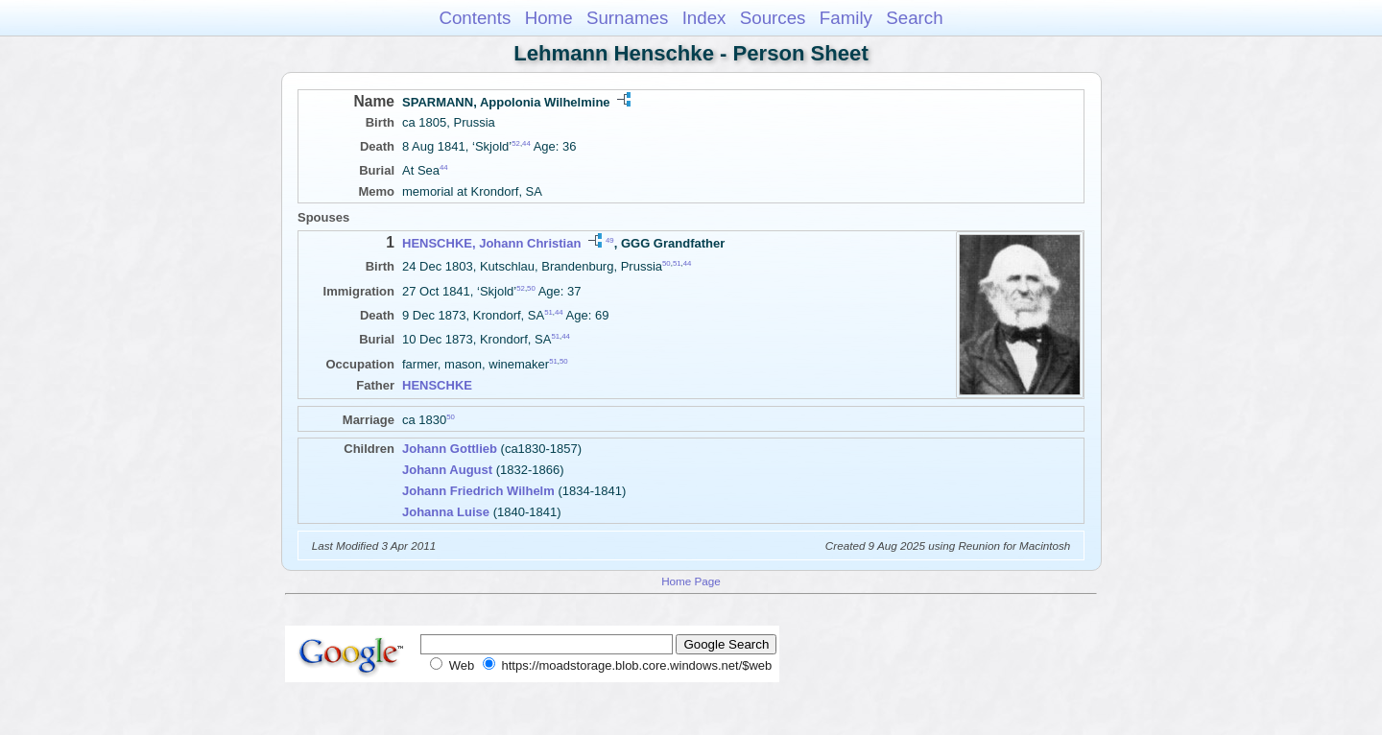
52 (516, 143)
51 (677, 263)
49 (610, 240)
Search (914, 18)
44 (526, 143)
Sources (773, 18)
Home (549, 18)
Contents (475, 18)
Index (704, 18)
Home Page (691, 581)
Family (846, 18)
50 (666, 263)
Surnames (627, 18)
